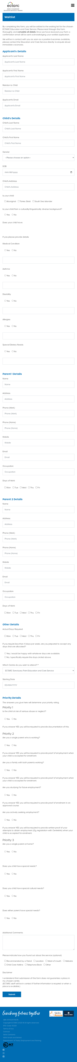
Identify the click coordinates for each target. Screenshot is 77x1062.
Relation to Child (10, 85)
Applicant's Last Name (13, 56)
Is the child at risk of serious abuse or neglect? (24, 711)
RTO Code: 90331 (10, 1026)
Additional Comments (13, 933)
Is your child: (8, 196)
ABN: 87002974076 (10, 1020)
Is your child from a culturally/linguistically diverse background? (32, 209)
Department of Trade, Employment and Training (22, 1040)
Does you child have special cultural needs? (23, 888)
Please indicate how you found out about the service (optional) (32, 955)
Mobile (6, 437)
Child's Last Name (11, 123)
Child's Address (10, 181)
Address (6, 393)
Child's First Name (11, 137)
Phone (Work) (9, 408)
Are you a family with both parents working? (23, 762)
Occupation (8, 466)
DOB (4, 166)
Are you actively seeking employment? (21, 812)
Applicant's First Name (13, 70)
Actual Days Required (13, 629)
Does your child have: (13, 222)
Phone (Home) (9, 422)
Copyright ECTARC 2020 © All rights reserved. (21, 1023)
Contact (6, 1031)
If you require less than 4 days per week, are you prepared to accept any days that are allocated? (37, 645)
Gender (6, 152)
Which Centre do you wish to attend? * (21, 665)
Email (5, 451)
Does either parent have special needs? (21, 910)
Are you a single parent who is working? (21, 737)
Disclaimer (7, 972)
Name (5, 379)
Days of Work (9, 480)
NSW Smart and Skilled (12, 1037)
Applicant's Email (10, 100)
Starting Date (9, 679)
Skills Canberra (9, 1034)
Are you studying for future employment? (22, 787)
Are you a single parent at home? (18, 844)
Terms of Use (8, 1029)
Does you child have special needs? (20, 866)
